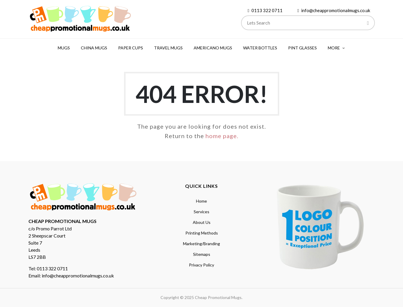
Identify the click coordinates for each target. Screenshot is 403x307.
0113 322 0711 (266, 10)
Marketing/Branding (201, 243)
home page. (221, 135)
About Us (202, 222)
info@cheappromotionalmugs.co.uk (335, 10)
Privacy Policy (201, 264)
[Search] (368, 23)
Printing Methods (201, 232)
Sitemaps (201, 254)
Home (201, 200)
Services (201, 211)
